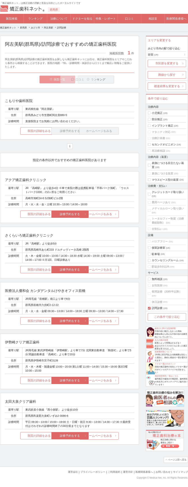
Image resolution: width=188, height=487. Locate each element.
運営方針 (128, 471)
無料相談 (157, 279)
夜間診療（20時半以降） (167, 291)
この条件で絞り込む (167, 316)
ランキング (35, 18)
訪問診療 (157, 308)
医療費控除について (163, 352)
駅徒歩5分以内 (160, 266)
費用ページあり (161, 202)
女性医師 (157, 285)
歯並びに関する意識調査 (165, 328)
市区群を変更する (166, 63)
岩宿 (153, 54)
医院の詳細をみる (26, 131)
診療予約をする (69, 214)
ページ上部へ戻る (177, 459)
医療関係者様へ (176, 18)
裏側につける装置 (162, 173)
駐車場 (156, 254)
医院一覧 (31, 79)
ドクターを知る (82, 18)
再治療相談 (158, 150)
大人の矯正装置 (161, 340)
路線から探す (167, 74)
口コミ (129, 18)
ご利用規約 (114, 471)
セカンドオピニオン (164, 144)
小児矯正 (157, 112)
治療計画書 (158, 138)
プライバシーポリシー (92, 471)
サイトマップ (180, 471)
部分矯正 (157, 119)
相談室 (152, 18)
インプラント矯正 (162, 125)
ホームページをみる (113, 214)
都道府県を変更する (167, 86)
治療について (59, 18)
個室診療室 (158, 247)
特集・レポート (106, 18)
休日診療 (157, 301)
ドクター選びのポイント (165, 364)
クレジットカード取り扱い (168, 192)
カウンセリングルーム (165, 260)
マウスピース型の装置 (165, 179)
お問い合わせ (163, 471)
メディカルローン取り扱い (168, 208)
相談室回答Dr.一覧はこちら (166, 376)
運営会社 (73, 471)
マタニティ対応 (161, 131)
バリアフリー (160, 241)
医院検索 (11, 18)
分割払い (157, 228)
